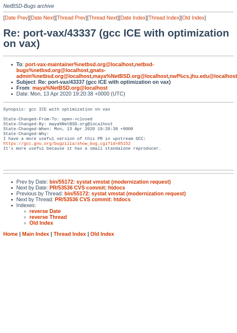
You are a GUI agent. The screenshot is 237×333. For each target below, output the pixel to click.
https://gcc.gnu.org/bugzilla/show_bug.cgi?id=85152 (67, 151)
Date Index (132, 18)
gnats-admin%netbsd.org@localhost (60, 73)
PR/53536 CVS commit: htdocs (87, 199)
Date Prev (16, 18)
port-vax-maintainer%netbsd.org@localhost (79, 64)
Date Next (42, 18)
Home (10, 246)
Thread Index (164, 18)
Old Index (193, 18)
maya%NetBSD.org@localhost (130, 76)
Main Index (35, 246)
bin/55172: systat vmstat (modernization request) (110, 193)
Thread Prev (71, 18)
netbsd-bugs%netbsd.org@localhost (85, 67)
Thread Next (102, 18)
